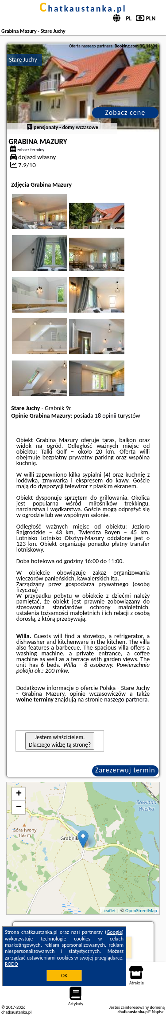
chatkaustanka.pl (83, 8)
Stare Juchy (23, 59)
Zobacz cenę (125, 112)
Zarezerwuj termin (125, 770)
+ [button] (19, 794)
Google (114, 932)
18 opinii (105, 415)
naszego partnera (125, 699)
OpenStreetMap (141, 910)
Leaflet (109, 910)
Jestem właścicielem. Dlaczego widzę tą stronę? (60, 741)
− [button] (19, 807)
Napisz (158, 1012)
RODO (11, 964)
